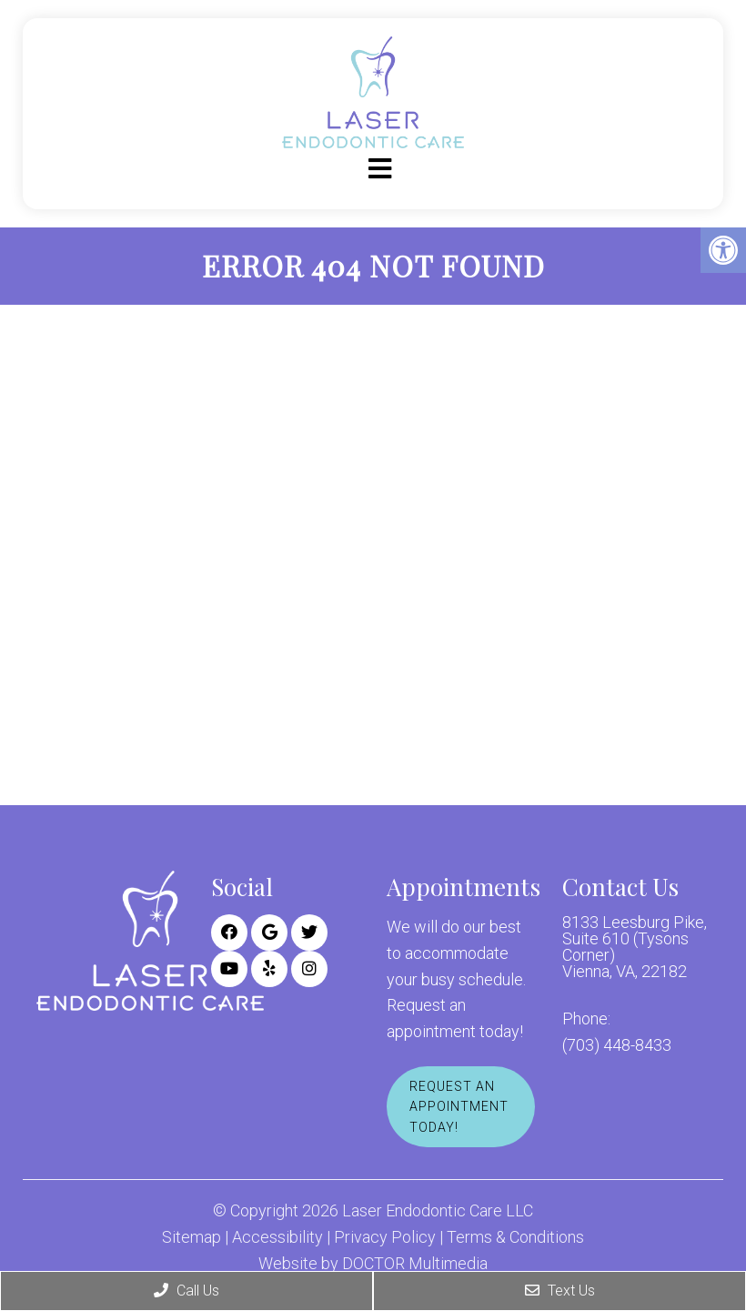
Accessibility (277, 1237)
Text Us (560, 1290)
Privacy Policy (385, 1237)
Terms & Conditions (515, 1237)
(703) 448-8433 (616, 1045)
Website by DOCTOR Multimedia (373, 1264)
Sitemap (191, 1237)
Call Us (186, 1290)
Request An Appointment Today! (459, 1107)
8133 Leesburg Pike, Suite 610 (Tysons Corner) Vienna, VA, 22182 (634, 947)
